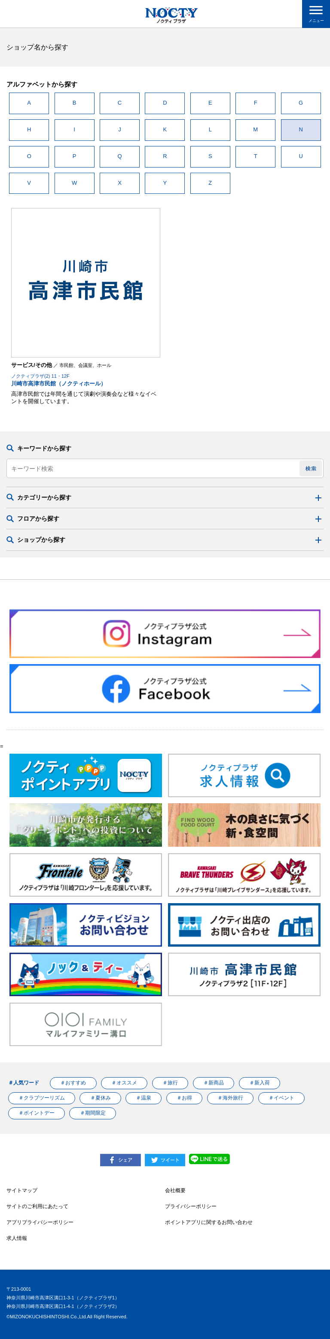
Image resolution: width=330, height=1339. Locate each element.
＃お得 (184, 1098)
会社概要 (175, 1190)
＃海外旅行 (230, 1098)
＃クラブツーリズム (41, 1098)
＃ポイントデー (36, 1113)
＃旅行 (170, 1083)
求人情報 (16, 1238)
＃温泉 (143, 1098)
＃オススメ (124, 1083)
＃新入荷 (259, 1083)
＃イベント (281, 1098)
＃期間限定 (93, 1113)
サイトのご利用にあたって (37, 1206)
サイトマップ (21, 1190)
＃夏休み (100, 1098)
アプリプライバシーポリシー (39, 1222)
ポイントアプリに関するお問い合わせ (209, 1222)
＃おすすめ (73, 1083)
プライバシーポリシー (191, 1206)
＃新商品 (213, 1083)
